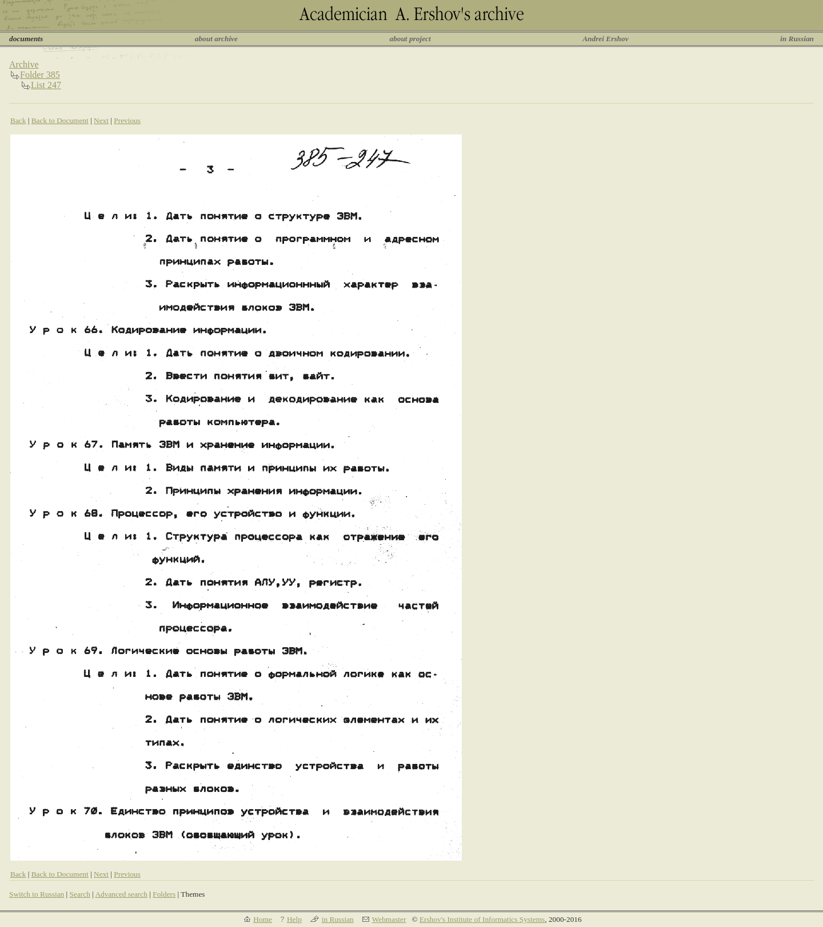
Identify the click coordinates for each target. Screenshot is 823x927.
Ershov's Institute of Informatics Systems (482, 919)
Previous (127, 120)
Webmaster (389, 919)
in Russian (797, 38)
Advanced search (121, 894)
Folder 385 (40, 75)
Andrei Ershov (605, 38)
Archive (24, 64)
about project (409, 38)
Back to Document (60, 120)
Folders (164, 894)
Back (18, 120)
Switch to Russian (36, 894)
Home (262, 919)
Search (80, 894)
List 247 (46, 85)
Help (294, 919)
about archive (216, 38)
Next (101, 120)
